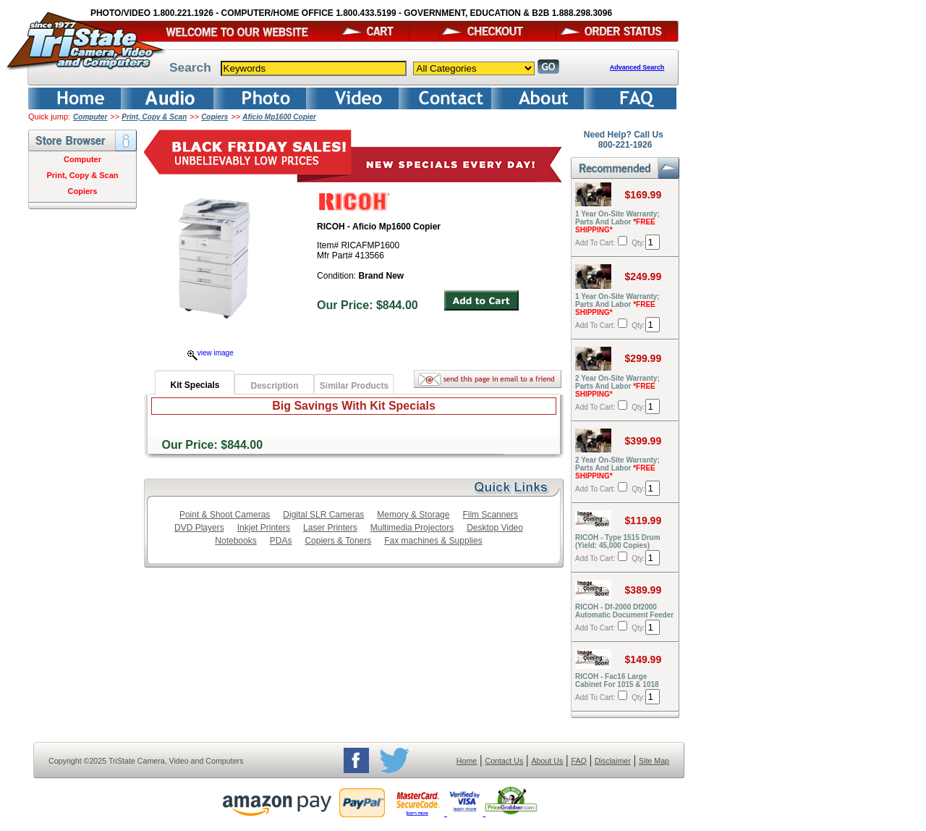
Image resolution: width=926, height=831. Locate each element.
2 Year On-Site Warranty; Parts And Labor (617, 386)
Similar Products (354, 386)
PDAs (281, 541)
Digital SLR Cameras (323, 515)
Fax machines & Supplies (433, 541)
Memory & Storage (413, 515)
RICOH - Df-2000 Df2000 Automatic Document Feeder (624, 611)
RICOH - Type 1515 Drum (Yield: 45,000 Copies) (617, 541)
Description (274, 386)
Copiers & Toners (338, 541)
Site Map (654, 760)
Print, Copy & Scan (154, 117)
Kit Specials (194, 385)
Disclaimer (613, 760)
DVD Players (199, 528)
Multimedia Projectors (412, 528)
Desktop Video (495, 528)
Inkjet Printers (263, 528)
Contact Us (504, 760)
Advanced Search (637, 67)
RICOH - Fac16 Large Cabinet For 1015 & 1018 (617, 680)
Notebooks (235, 541)
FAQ (578, 760)
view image (210, 353)
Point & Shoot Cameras (224, 515)
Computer (90, 117)
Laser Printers (330, 528)
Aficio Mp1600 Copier (279, 117)
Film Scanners (490, 515)
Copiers (214, 117)
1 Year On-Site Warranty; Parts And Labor (617, 222)
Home (466, 760)
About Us (547, 760)
